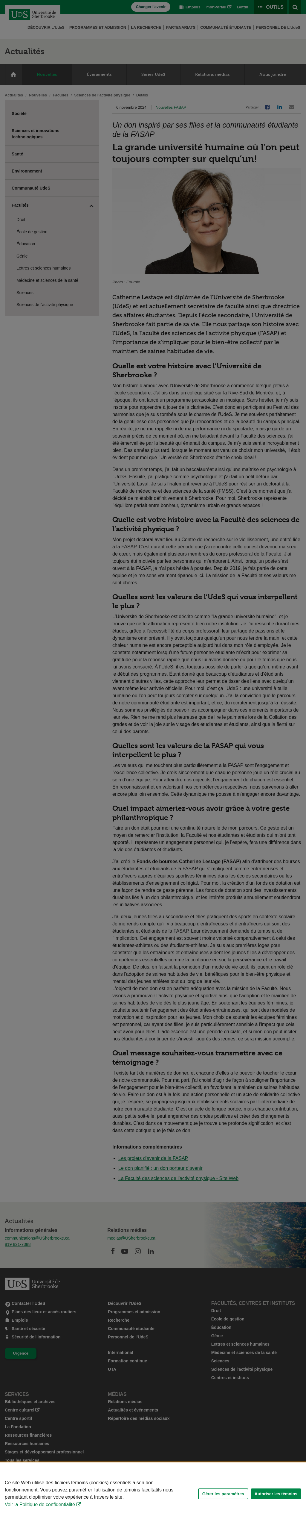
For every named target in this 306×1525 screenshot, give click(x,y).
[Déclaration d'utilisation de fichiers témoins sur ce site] (153, 1493)
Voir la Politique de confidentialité (40, 1504)
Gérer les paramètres (223, 1493)
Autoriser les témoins (276, 1493)
